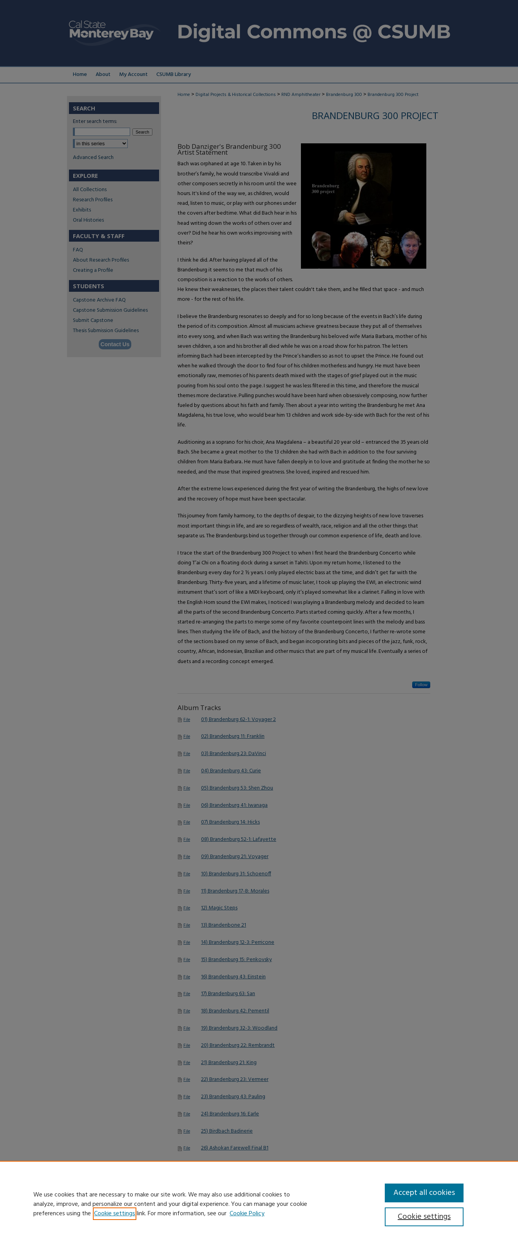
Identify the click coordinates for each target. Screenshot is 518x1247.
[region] (259, 1204)
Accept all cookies (424, 1193)
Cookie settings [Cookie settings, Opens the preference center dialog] (424, 1217)
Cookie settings (114, 1214)
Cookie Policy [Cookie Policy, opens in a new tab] (247, 1214)
